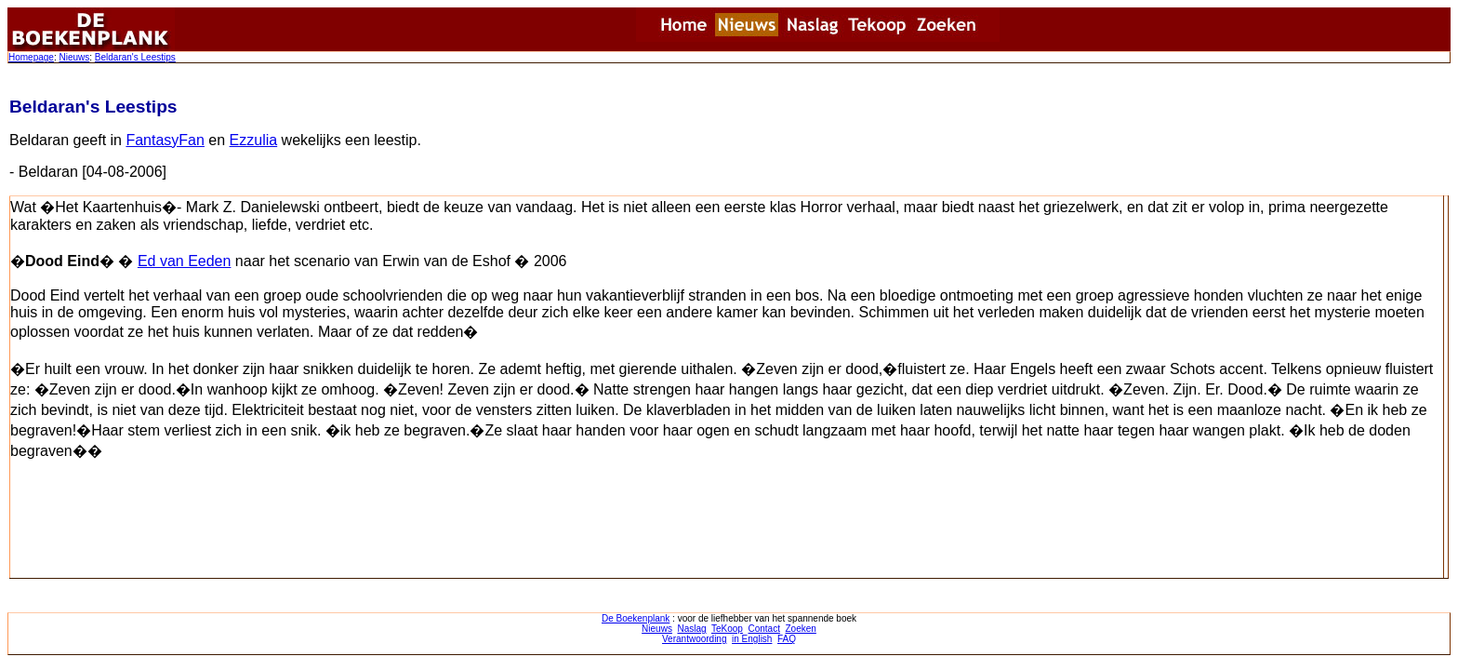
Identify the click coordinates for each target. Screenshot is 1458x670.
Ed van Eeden (185, 261)
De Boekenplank (635, 618)
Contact (763, 628)
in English (752, 639)
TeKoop (727, 628)
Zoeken (801, 628)
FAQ (786, 639)
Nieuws (74, 57)
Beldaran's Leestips (135, 57)
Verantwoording (694, 639)
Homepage (31, 57)
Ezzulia (254, 140)
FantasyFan (165, 140)
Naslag (691, 628)
